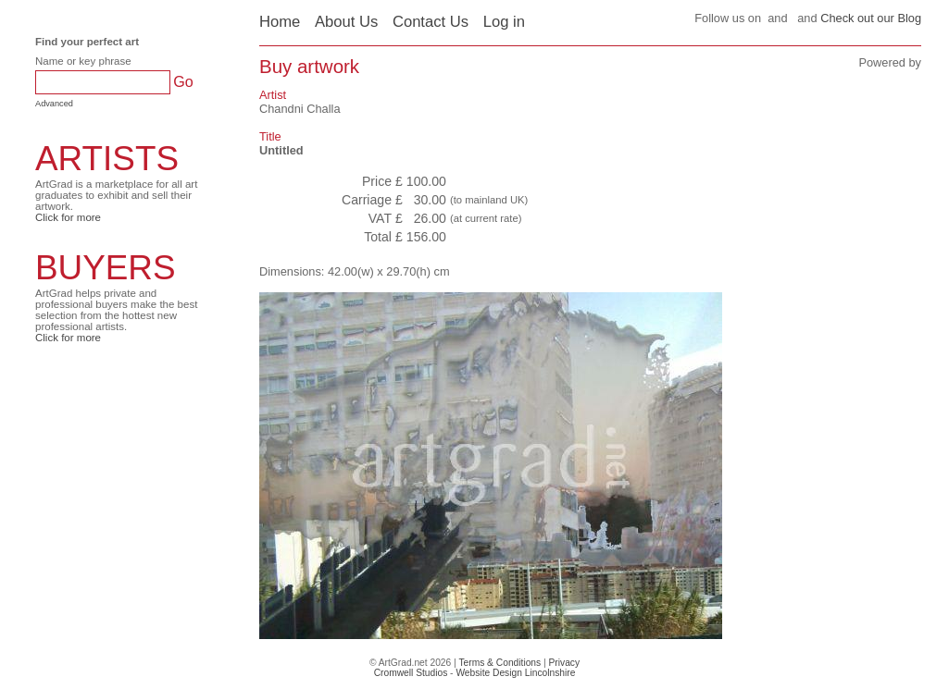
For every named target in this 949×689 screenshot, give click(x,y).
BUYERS (105, 268)
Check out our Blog (870, 18)
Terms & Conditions (499, 663)
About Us (346, 22)
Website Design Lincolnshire (515, 673)
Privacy (565, 663)
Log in (504, 22)
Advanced (54, 103)
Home (279, 22)
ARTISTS (107, 159)
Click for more (68, 217)
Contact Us (430, 22)
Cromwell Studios (411, 673)
